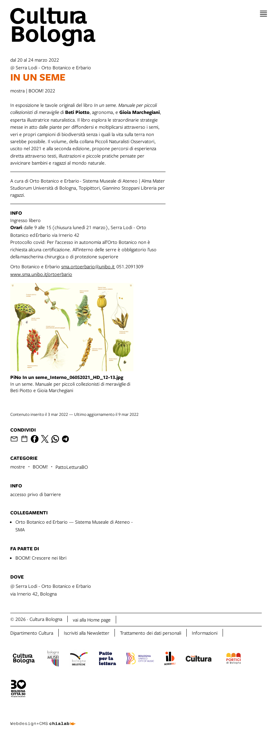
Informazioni (204, 633)
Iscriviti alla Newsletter (86, 633)
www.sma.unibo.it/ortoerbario (41, 274)
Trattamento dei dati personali (150, 633)
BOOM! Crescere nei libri (40, 557)
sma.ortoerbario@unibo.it (88, 266)
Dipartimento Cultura (31, 633)
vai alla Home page (92, 619)
